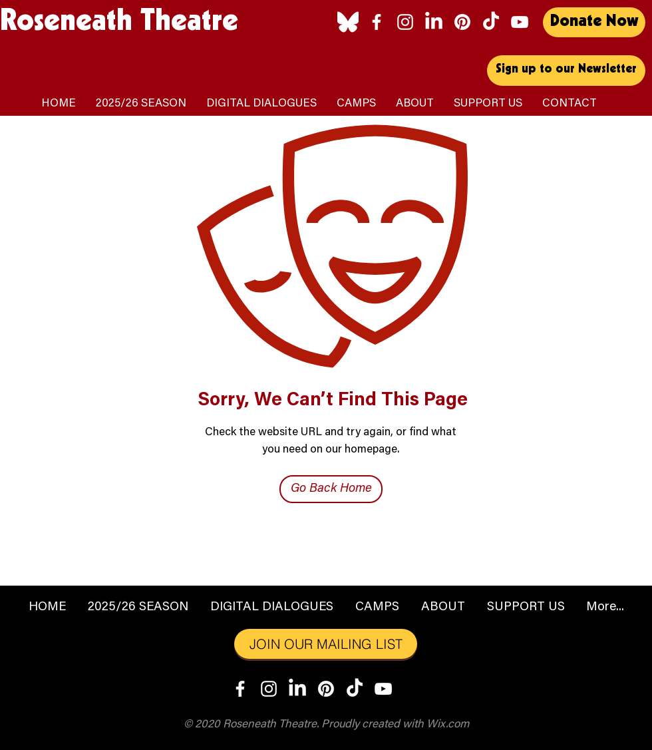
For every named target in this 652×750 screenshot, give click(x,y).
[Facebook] (376, 22)
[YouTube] (519, 22)
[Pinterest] (462, 22)
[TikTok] (491, 22)
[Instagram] (405, 22)
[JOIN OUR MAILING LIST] (325, 644)
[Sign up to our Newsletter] (566, 70)
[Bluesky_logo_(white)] (348, 22)
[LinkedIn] (433, 22)
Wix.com (447, 725)
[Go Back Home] (331, 489)
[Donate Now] (594, 22)
